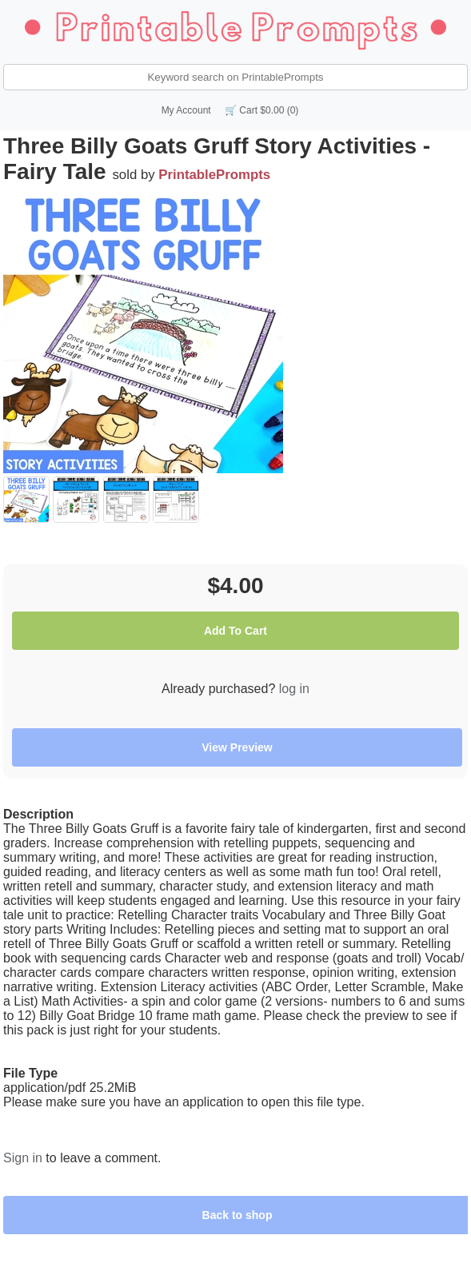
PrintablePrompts (214, 174)
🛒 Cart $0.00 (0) (261, 110)
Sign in (22, 1158)
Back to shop (237, 1215)
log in (294, 688)
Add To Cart (235, 630)
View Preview (237, 747)
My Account (186, 110)
